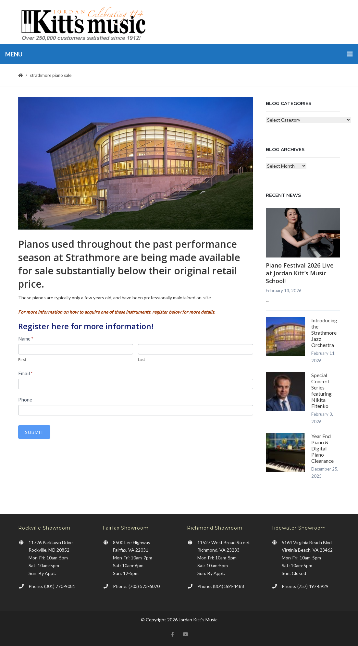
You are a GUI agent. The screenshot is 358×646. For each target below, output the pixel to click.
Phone (25, 399)
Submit (34, 432)
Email (25, 373)
